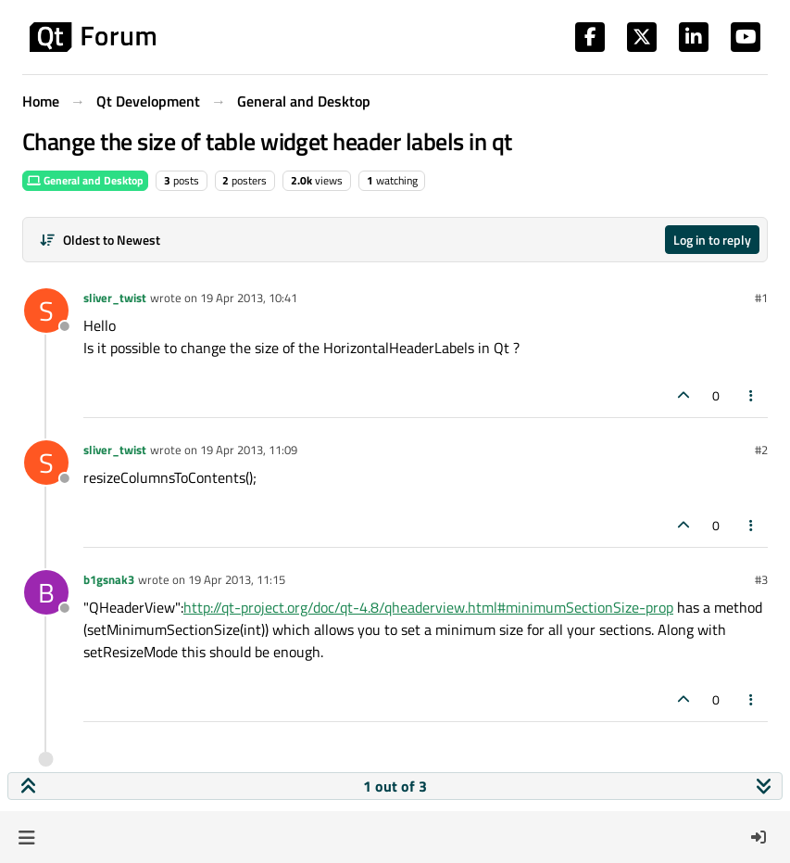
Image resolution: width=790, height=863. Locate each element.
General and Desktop (85, 180)
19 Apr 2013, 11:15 (236, 579)
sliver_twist (114, 297)
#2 (761, 449)
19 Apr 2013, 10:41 (248, 297)
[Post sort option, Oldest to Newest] (100, 239)
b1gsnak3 (108, 579)
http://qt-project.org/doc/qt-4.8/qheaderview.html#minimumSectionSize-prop (428, 607)
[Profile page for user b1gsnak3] (46, 592)
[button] (26, 837)
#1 (761, 297)
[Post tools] (752, 395)
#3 (761, 579)
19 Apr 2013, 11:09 (248, 449)
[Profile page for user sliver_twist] (46, 310)
